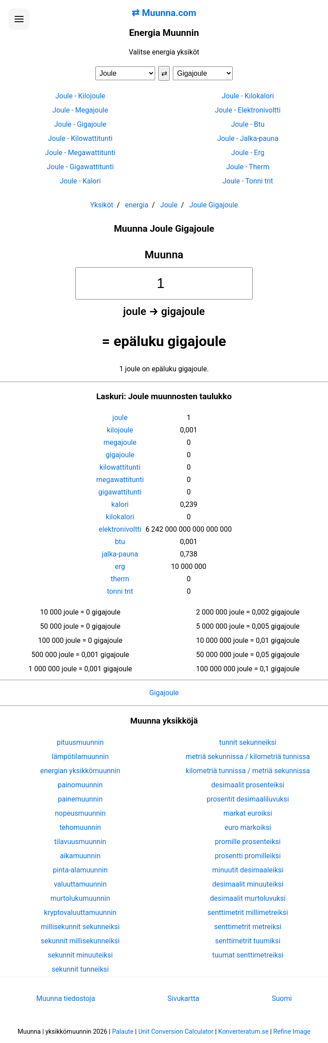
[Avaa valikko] (19, 19)
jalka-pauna (120, 554)
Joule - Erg (248, 152)
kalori (120, 504)
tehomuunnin (80, 827)
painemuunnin (80, 799)
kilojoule (120, 430)
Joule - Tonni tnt (248, 181)
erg (120, 566)
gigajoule (119, 455)
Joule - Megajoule (80, 110)
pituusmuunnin (80, 742)
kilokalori (120, 517)
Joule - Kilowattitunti (80, 138)
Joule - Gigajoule (80, 124)
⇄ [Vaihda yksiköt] (164, 73)
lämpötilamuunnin (80, 756)
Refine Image (292, 1031)
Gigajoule (164, 693)
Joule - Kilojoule (80, 96)
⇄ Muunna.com (164, 13)
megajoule (119, 442)
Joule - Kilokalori (248, 96)
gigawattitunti (120, 492)
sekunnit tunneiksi (80, 969)
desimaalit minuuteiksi (247, 884)
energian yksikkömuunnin (80, 771)
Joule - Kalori (80, 181)
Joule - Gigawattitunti (80, 167)
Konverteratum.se (243, 1031)
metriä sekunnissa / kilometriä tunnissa (248, 756)
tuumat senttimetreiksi (247, 955)
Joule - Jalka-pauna (247, 138)
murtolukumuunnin (80, 898)
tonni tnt (120, 591)
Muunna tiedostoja (65, 998)
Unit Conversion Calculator (176, 1031)
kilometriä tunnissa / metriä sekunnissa (248, 771)
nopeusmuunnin (80, 813)
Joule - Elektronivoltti (248, 110)
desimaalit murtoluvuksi (247, 898)
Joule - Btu (248, 124)
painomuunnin (80, 785)
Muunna (164, 255)
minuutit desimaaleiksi (247, 870)
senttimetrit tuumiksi (247, 941)
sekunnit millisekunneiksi (80, 941)
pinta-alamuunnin (80, 870)
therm (120, 579)
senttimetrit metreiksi (247, 926)
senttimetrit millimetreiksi (247, 912)
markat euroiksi (247, 813)
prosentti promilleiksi (248, 856)
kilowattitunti (120, 467)
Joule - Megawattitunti (80, 152)
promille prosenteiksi (248, 841)
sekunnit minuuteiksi (80, 955)
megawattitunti (120, 479)
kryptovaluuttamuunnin (80, 912)
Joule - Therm (247, 167)
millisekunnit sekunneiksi (80, 926)
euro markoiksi (247, 827)
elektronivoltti (119, 529)
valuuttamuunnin (80, 884)
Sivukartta (183, 998)
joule (120, 417)
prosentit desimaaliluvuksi (248, 799)
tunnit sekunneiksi (248, 742)
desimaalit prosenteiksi (248, 785)
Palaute (122, 1031)
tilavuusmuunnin (80, 841)
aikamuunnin (80, 856)
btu (120, 541)
